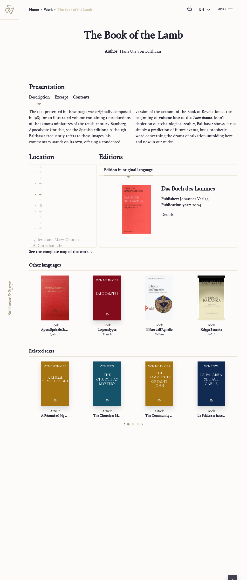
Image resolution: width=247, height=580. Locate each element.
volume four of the (185, 117)
